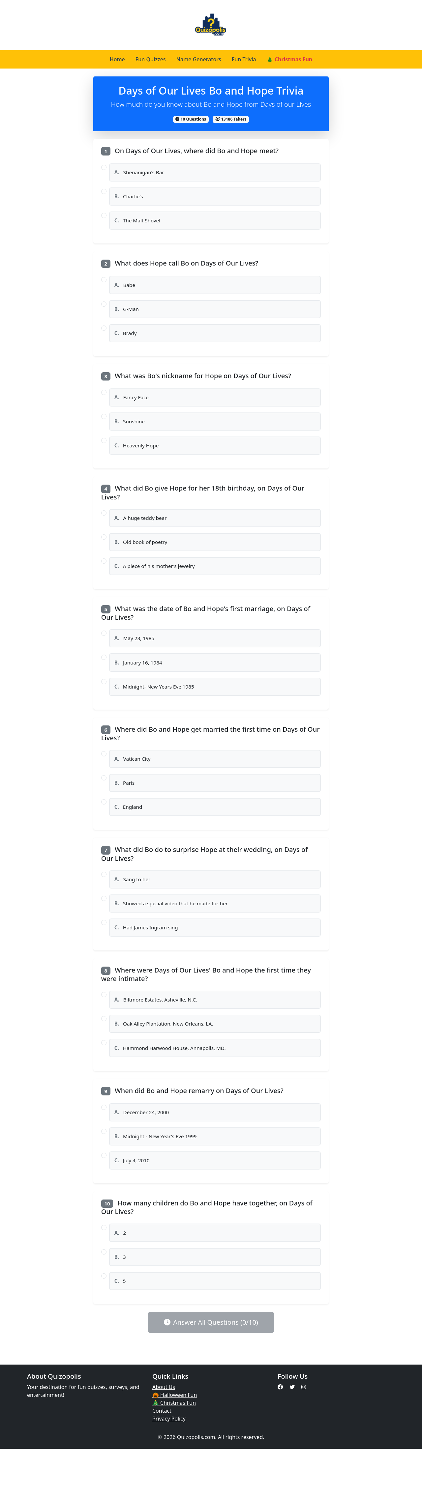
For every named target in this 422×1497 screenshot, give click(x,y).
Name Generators (198, 59)
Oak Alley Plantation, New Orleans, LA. (167, 1060)
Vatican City (134, 783)
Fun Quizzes (151, 59)
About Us (163, 1435)
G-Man (127, 316)
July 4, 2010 (133, 1203)
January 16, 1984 (140, 684)
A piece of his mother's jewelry (157, 584)
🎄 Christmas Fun (290, 59)
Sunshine (131, 433)
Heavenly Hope (138, 459)
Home (117, 59)
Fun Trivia (244, 59)
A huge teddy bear (142, 533)
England (129, 835)
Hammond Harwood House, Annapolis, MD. (173, 1085)
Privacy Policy (169, 1466)
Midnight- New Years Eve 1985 (156, 710)
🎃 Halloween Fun (174, 1443)
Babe (126, 290)
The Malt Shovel (139, 224)
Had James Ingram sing (148, 960)
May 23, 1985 (136, 658)
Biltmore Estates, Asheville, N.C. (158, 1034)
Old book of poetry (142, 559)
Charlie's (130, 199)
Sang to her (134, 909)
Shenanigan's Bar (141, 173)
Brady (126, 342)
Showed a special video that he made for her (174, 934)
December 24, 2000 (143, 1151)
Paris (125, 809)
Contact (161, 1458)
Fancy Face (133, 407)
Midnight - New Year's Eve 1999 (158, 1177)
